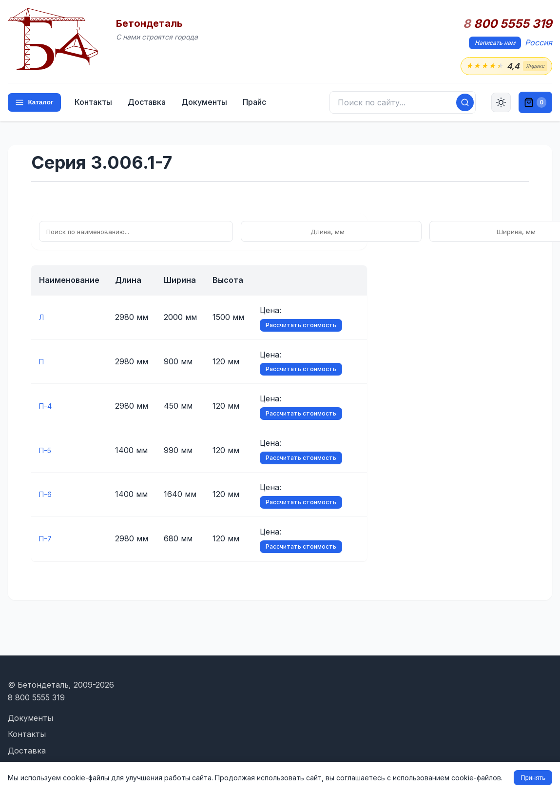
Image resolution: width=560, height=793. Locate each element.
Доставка (150, 103)
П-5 (46, 451)
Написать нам (495, 42)
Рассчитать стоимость (301, 325)
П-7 (46, 539)
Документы (208, 103)
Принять (533, 777)
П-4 (46, 407)
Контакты (97, 103)
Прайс (258, 103)
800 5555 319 (507, 24)
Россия (538, 42)
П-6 (46, 495)
